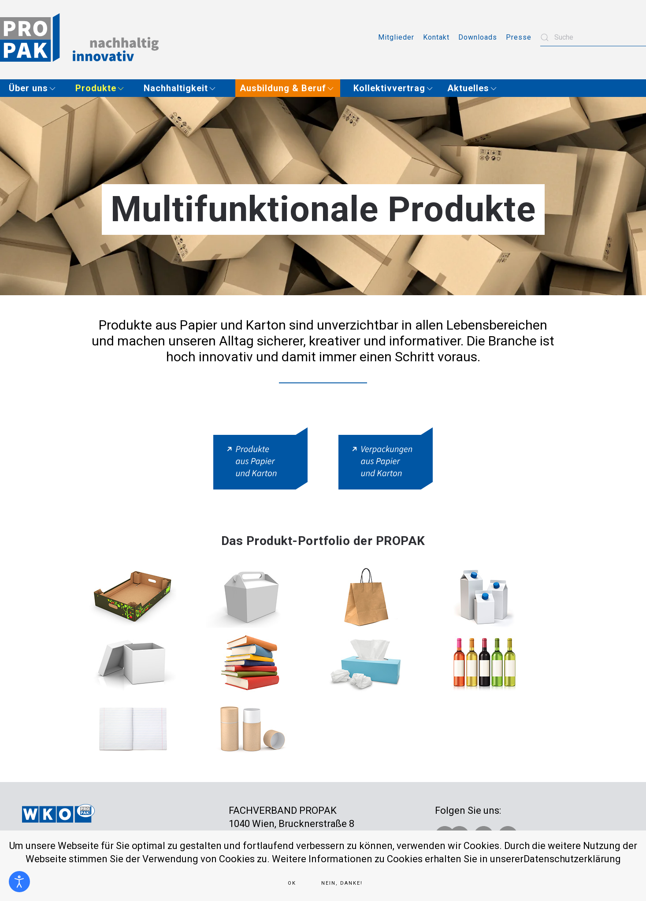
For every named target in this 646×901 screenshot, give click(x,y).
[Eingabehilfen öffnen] (19, 881)
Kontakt (436, 37)
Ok (292, 883)
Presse (518, 37)
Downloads (477, 37)
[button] (35, 88)
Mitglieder (396, 37)
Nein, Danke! (342, 883)
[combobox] (593, 37)
